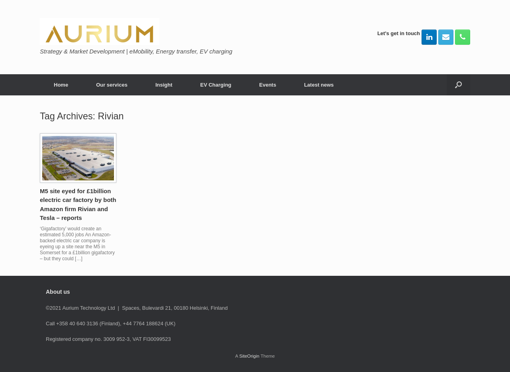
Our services (112, 85)
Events (268, 85)
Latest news (318, 85)
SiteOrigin (249, 356)
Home (61, 85)
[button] (458, 84)
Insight (164, 85)
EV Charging (215, 85)
